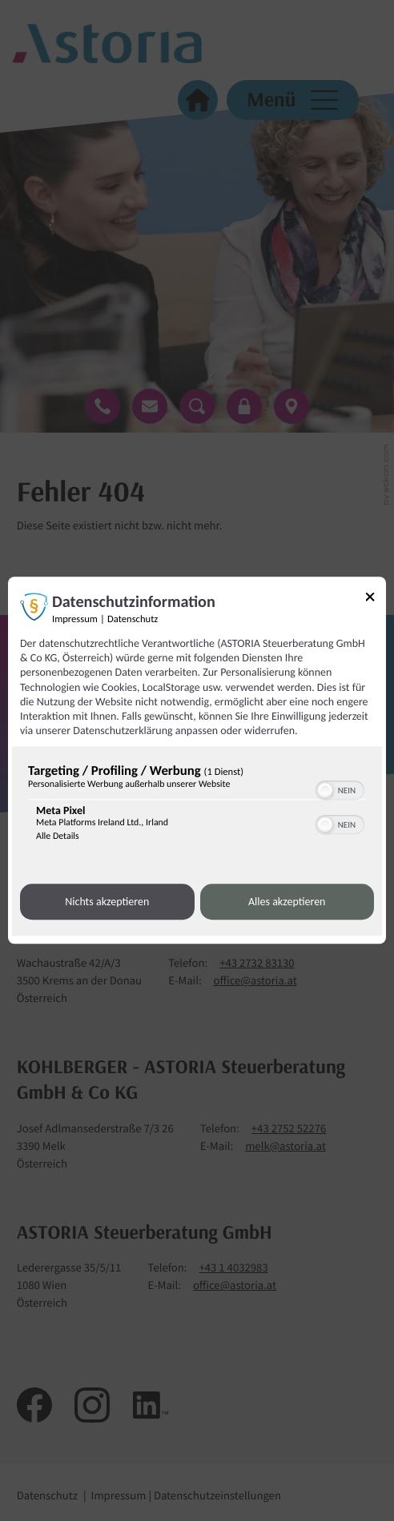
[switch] (340, 789)
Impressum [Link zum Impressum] (75, 619)
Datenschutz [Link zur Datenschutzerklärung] (132, 619)
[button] (325, 791)
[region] (197, 807)
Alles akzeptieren (286, 901)
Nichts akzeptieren (107, 901)
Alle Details (57, 837)
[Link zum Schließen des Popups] (375, 599)
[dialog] (197, 760)
